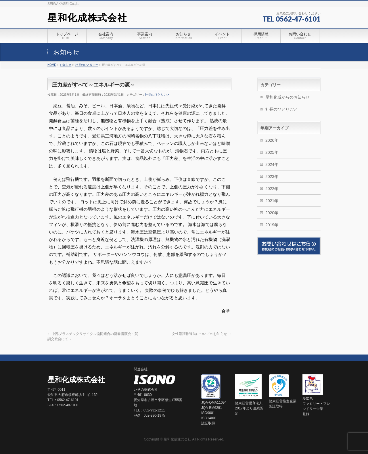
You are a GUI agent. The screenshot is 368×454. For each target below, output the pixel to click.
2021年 (271, 200)
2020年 (271, 212)
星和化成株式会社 (87, 17)
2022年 (271, 188)
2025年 (271, 152)
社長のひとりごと (157, 94)
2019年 (271, 225)
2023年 (271, 176)
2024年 (271, 164)
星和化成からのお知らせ (287, 97)
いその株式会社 (146, 390)
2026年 (271, 140)
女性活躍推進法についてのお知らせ (201, 334)
